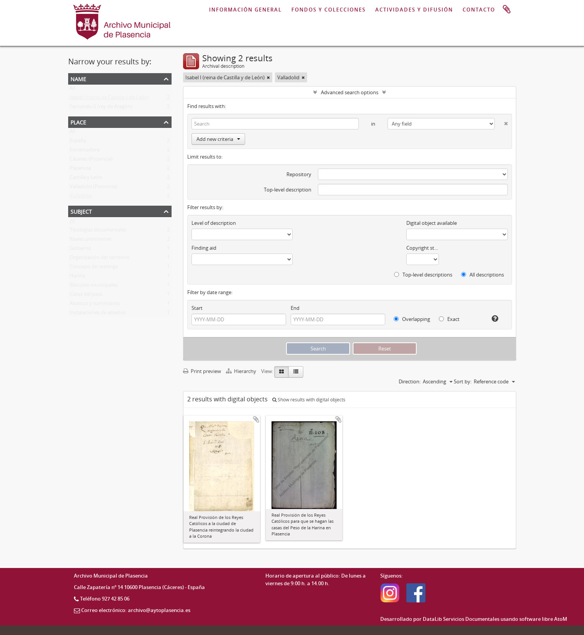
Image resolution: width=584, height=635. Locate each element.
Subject (81, 211)
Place (78, 121)
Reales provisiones (91, 240)
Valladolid (81, 197)
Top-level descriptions (423, 274)
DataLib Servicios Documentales (461, 618)
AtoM (560, 618)
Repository (298, 174)
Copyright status (422, 247)
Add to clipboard (256, 419)
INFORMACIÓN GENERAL (245, 9)
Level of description (213, 222)
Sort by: (462, 381)
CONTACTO (479, 9)
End (295, 307)
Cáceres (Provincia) (91, 160)
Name (78, 78)
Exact (449, 319)
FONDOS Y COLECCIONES (328, 9)
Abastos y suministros (95, 304)
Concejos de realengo (94, 268)
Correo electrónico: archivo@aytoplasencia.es (135, 610)
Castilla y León (86, 178)
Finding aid (203, 247)
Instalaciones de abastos (98, 314)
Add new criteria (218, 139)
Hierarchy (241, 371)
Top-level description (287, 189)
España (78, 142)
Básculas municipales (94, 286)
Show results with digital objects (308, 399)
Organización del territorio (99, 258)
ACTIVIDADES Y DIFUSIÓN (414, 9)
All (72, 89)
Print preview (202, 371)
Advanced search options (349, 92)
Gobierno (80, 249)
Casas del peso (86, 295)
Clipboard (506, 9)
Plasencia (80, 169)
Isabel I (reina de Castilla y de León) (109, 98)
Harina (77, 277)
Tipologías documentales (98, 231)
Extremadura (85, 151)
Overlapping (412, 319)
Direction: (409, 381)
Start (197, 307)
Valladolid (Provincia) (93, 188)
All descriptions (482, 274)
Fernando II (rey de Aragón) (101, 108)
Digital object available (431, 222)
